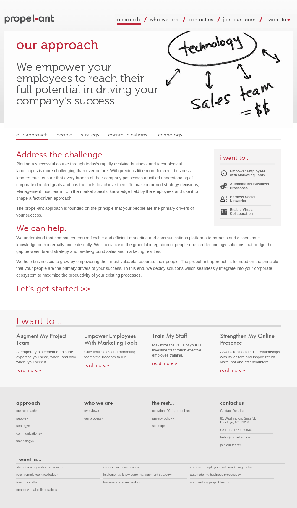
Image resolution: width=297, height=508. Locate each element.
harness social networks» (121, 482)
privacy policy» (163, 418)
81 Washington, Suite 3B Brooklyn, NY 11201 (241, 420)
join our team (245, 21)
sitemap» (158, 426)
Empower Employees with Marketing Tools (248, 173)
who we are (170, 21)
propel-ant (29, 19)
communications (127, 135)
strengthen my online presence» (39, 467)
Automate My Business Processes (249, 186)
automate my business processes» (215, 474)
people (64, 135)
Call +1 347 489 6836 (236, 430)
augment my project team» (209, 482)
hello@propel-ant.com (236, 437)
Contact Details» (232, 410)
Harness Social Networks (242, 199)
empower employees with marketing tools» (221, 467)
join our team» (230, 445)
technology (169, 135)
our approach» (27, 410)
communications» (29, 433)
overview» (91, 410)
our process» (93, 418)
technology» (25, 441)
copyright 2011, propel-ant (171, 410)
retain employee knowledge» (37, 474)
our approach (32, 135)
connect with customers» (121, 467)
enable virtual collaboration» (36, 489)
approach (134, 21)
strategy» (23, 426)
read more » (28, 370)
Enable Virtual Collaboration (242, 212)
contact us (206, 21)
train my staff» (26, 482)
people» (22, 418)
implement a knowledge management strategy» (138, 474)
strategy (90, 135)
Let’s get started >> (53, 288)
